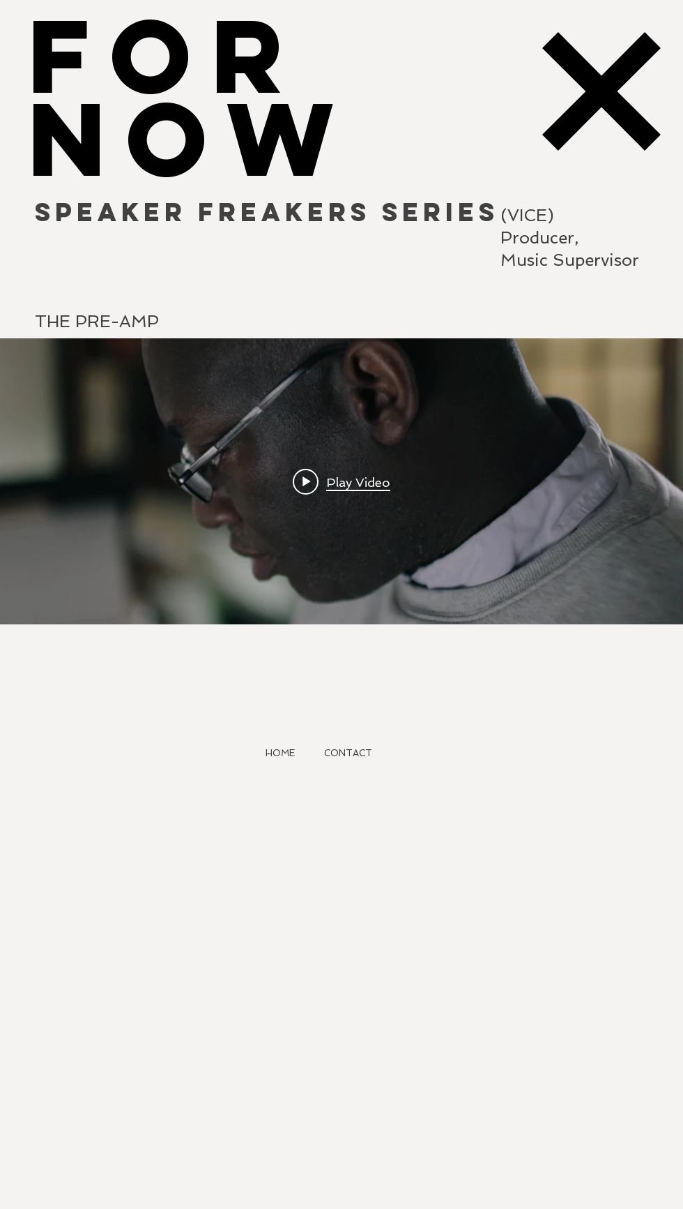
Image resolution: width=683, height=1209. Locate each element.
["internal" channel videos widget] (341, 481)
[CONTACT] (348, 753)
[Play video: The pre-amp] (341, 481)
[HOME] (280, 753)
